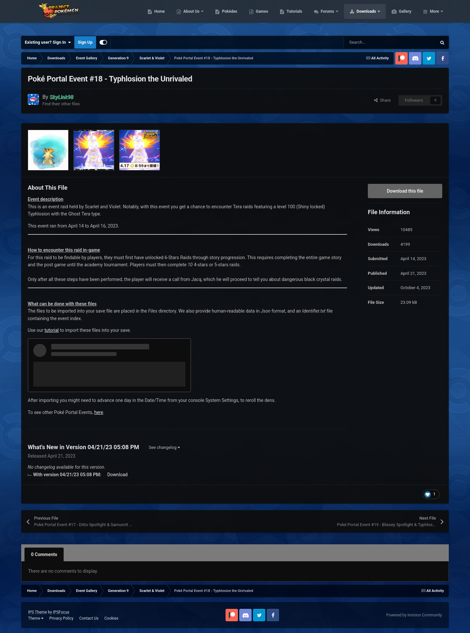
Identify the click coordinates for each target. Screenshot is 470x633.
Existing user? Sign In (48, 42)
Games (293, 16)
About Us (223, 16)
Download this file (405, 191)
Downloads (397, 16)
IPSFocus (61, 612)
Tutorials (325, 16)
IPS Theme (37, 612)
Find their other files (61, 103)
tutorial (51, 330)
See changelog (164, 447)
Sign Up (85, 42)
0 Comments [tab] (44, 554)
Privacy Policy (61, 618)
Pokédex (260, 16)
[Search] (376, 42)
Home (190, 16)
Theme (35, 618)
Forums (359, 16)
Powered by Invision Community (414, 615)
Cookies (111, 618)
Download (117, 474)
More (434, 16)
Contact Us (89, 618)
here (98, 412)
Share (382, 100)
